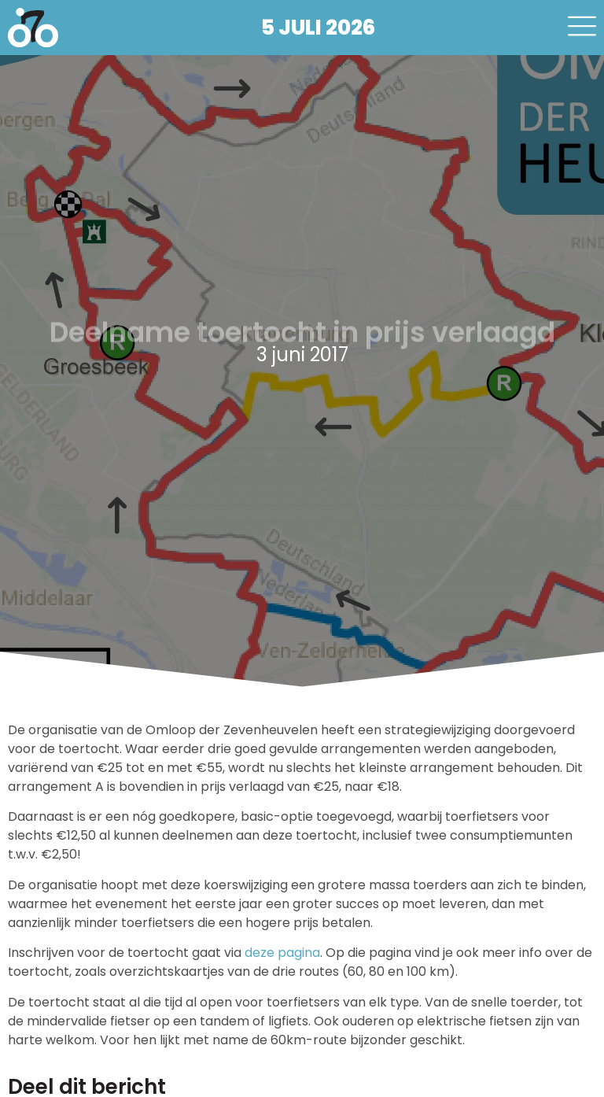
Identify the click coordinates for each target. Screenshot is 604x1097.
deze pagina (282, 953)
